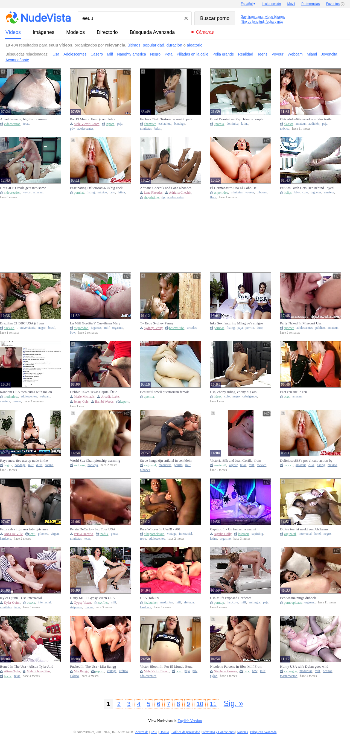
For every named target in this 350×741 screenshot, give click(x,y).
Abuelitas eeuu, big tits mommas (23, 119)
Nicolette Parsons (225, 671)
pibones (262, 192)
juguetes (316, 192)
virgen (55, 534)
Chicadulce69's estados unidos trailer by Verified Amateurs (306, 119)
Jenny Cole (81, 401)
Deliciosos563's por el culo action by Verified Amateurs (306, 460)
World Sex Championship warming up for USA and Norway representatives (95, 460)
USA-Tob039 (149, 598)
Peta (169, 54)
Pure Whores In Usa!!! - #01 (160, 529)
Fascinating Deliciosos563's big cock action (96, 188)
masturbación (288, 676)
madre (89, 607)
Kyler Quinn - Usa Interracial (21, 598)
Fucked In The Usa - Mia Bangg (93, 666)
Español (246, 4)
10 (200, 704)
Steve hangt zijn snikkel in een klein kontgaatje (165, 460)
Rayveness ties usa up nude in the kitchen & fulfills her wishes (24, 460)
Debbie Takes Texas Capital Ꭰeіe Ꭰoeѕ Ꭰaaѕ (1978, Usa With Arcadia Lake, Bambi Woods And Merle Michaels (95, 392)
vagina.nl (150, 465)
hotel (317, 534)
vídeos (13, 32)
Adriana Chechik (180, 192)
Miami (312, 54)
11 (213, 704)
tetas (26, 124)
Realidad (245, 54)
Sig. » (233, 703)
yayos (27, 192)
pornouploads (293, 603)
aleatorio (195, 45)
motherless (11, 397)
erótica (123, 671)
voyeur (249, 192)
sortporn (79, 465)
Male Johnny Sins (38, 671)
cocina (49, 465)
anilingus (255, 602)
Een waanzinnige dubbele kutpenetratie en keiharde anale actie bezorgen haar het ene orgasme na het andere (306, 598)
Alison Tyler (12, 671)
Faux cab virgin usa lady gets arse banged (24, 529)
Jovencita (329, 54)
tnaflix (104, 534)
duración (174, 45)
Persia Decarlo (83, 534)
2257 (154, 732)
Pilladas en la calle (192, 54)
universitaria (28, 328)
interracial (185, 534)
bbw (297, 192)
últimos (134, 45)
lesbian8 (243, 534)
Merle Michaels (84, 397)
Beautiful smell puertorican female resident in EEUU (164, 392)
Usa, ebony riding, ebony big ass (233, 392)
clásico (74, 676)
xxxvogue (290, 671)
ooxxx (31, 603)
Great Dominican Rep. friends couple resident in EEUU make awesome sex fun (237, 119)
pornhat (79, 192)
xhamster (150, 124)
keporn (124, 401)
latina (244, 124)
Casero (97, 54)
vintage (171, 534)
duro (259, 328)
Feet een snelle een (293, 392)
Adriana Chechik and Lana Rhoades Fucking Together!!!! (165, 188)
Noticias (242, 732)
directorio (107, 32)
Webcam (295, 54)
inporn (110, 124)
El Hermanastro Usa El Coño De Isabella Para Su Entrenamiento (233, 188)
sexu (32, 534)
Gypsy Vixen (82, 603)
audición (313, 124)
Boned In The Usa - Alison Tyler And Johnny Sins (26, 666)
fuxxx (7, 676)
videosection (12, 124)
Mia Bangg (81, 671)
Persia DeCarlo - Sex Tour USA (92, 529)
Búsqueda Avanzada (152, 32)
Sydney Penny (153, 328)
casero (17, 401)
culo (112, 192)
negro (42, 328)
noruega (93, 465)
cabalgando (250, 396)
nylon (213, 676)
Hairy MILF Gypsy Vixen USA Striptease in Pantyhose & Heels (93, 598)
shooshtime (151, 197)
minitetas (146, 128)
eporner (289, 328)
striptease (76, 607)
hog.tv (8, 465)
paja (119, 124)
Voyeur (278, 54)
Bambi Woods (104, 401)
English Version (189, 721)
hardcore (5, 539)
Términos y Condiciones (218, 732)
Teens (262, 54)
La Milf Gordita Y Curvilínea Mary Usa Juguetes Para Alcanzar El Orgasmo (95, 323)
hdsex (217, 397)
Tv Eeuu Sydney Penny (156, 323)
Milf (110, 54)
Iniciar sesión (271, 4)
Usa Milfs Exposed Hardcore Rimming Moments (230, 598)
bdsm (157, 128)
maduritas (165, 465)
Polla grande (223, 54)
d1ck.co (9, 328)
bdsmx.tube (176, 328)
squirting (257, 534)
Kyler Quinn (12, 603)
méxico (284, 128)
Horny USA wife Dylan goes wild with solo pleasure (304, 666)
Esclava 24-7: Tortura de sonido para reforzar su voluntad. (166, 119)
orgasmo (117, 328)
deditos (327, 671)
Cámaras (205, 32)
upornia (219, 124)
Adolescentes (74, 54)
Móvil (291, 4)
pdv (72, 128)
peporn (99, 671)
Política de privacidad (185, 732)
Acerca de (141, 732)
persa (114, 534)
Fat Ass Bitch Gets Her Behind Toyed (307, 188)
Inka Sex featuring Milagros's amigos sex (236, 323)
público (320, 328)
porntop (219, 603)
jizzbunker (151, 603)
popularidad (153, 45)
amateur (301, 124)
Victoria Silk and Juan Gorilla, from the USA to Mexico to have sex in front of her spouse (235, 460)
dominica (233, 124)
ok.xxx (288, 124)
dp (163, 197)
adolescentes (85, 128)
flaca (213, 197)
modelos (75, 32)
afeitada (189, 602)
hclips (288, 192)
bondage (179, 124)
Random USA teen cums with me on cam (26, 392)
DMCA (164, 732)
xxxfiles (103, 603)
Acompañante (17, 60)
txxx (287, 397)
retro (143, 539)
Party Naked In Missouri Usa (301, 323)
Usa (55, 54)
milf (106, 328)
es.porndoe (221, 192)
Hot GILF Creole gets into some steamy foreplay (23, 188)
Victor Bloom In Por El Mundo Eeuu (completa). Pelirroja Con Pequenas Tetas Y (166, 666)
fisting (91, 192)
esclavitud (165, 124)
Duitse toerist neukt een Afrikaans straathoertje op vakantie (304, 529)
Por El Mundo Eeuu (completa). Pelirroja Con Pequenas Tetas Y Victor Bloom (92, 119)
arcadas (192, 328)
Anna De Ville (13, 534)
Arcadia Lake (110, 397)
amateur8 (220, 465)
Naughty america (131, 54)
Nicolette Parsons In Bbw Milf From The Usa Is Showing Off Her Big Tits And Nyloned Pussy (236, 666)
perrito (250, 328)
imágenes (43, 32)
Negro (155, 54)
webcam (45, 396)
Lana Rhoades (153, 192)
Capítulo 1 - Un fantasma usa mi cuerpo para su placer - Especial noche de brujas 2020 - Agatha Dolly (236, 529)
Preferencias (310, 4)
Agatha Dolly (222, 534)
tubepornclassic (154, 534)
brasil (51, 328)
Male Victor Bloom (86, 124)
